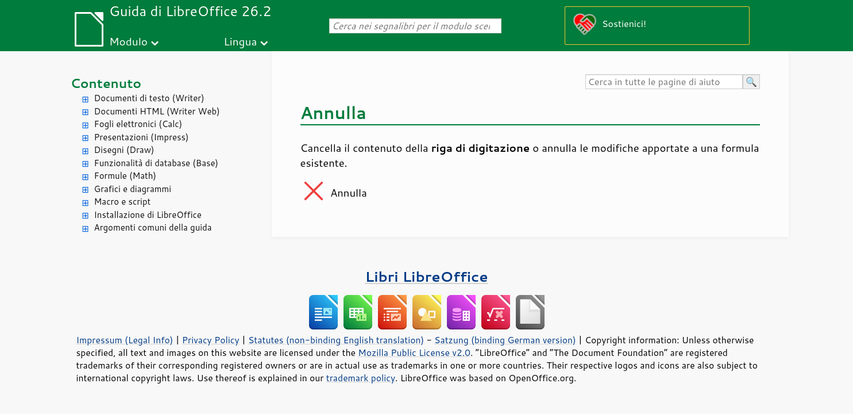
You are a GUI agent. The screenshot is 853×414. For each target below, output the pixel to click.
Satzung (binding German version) (505, 340)
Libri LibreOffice (426, 276)
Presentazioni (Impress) (141, 137)
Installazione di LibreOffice (148, 215)
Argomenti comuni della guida (153, 227)
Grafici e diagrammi (133, 189)
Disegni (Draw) (124, 150)
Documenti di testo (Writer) (149, 98)
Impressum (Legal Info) (124, 340)
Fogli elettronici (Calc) (138, 124)
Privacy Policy (211, 340)
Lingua (240, 41)
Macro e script (122, 201)
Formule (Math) (125, 176)
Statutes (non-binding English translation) (336, 340)
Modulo (128, 41)
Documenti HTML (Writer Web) (157, 111)
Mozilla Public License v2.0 (414, 352)
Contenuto (106, 83)
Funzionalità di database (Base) (156, 163)
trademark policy (360, 377)
